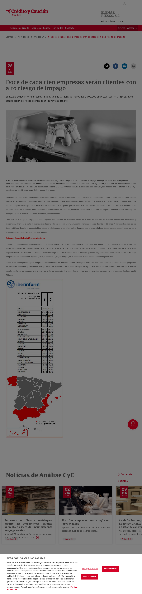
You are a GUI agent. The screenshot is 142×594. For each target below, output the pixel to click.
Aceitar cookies (110, 569)
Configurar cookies (90, 569)
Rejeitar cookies (89, 576)
